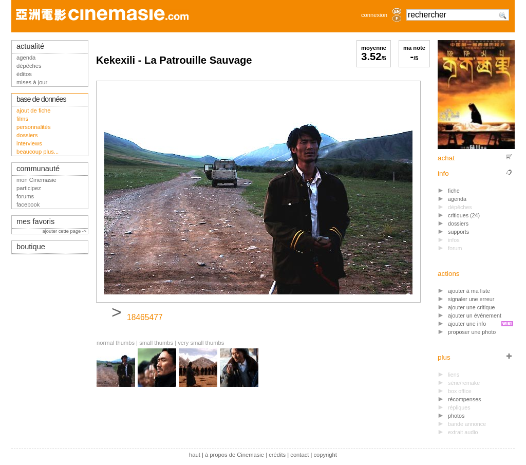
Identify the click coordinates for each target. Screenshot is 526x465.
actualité (30, 46)
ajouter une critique (471, 307)
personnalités (33, 127)
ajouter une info (467, 324)
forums (25, 196)
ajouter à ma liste (469, 291)
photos (456, 416)
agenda (457, 199)
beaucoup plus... (37, 151)
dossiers (458, 223)
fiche (454, 191)
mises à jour (31, 82)
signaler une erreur (471, 299)
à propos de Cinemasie (234, 455)
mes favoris (35, 221)
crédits (277, 455)
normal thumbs (116, 343)
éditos (24, 74)
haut (194, 455)
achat (446, 158)
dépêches (29, 66)
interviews (29, 143)
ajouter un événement (474, 315)
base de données (41, 99)
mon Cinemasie (36, 180)
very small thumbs (201, 343)
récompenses (464, 399)
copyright (324, 455)
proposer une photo (472, 332)
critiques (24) (464, 215)
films (22, 119)
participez (28, 188)
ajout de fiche (33, 110)
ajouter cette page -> (65, 231)
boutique (30, 247)
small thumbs (156, 343)
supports (458, 232)
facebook (28, 204)
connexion (374, 15)
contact (299, 455)
